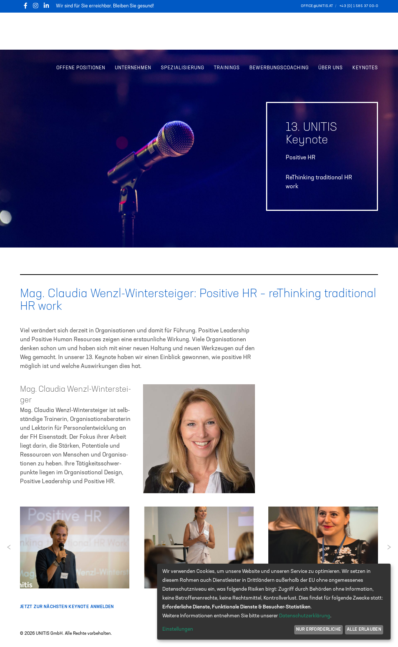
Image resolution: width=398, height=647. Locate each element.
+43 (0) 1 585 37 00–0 (358, 6)
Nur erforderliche (318, 629)
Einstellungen (177, 629)
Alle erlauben (364, 629)
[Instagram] (35, 6)
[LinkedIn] (46, 6)
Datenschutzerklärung (304, 615)
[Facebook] (25, 6)
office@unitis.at (317, 6)
